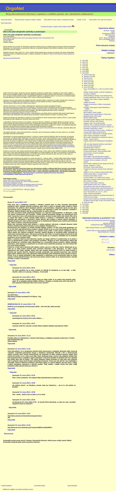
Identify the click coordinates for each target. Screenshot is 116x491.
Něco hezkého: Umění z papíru (92, 112)
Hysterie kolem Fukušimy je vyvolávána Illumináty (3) (99, 195)
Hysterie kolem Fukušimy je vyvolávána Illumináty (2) (99, 199)
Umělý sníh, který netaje (90, 197)
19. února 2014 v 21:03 (22, 425)
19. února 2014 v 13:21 (22, 413)
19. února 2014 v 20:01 (27, 268)
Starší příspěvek (72, 485)
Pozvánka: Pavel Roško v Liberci (93, 128)
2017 (84, 67)
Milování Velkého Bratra (90, 118)
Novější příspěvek (6, 485)
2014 (84, 73)
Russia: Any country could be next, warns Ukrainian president (21, 181)
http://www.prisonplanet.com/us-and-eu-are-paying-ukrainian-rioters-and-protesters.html (28, 38)
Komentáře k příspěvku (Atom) (24, 489)
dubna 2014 (87, 83)
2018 (84, 66)
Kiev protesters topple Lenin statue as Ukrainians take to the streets (22, 184)
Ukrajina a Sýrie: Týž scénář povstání (94, 123)
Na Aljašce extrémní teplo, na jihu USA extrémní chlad (99, 200)
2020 (84, 62)
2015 (84, 71)
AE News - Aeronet (109, 30)
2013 (84, 204)
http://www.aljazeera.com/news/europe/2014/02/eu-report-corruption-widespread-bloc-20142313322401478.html (38, 144)
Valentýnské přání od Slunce (92, 147)
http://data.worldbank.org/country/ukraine (63, 146)
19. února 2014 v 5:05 (22, 292)
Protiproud (112, 36)
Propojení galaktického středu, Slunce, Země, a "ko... (99, 97)
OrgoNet (15, 8)
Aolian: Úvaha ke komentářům (92, 193)
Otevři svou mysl (110, 35)
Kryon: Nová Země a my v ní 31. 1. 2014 (95, 191)
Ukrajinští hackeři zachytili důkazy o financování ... (98, 114)
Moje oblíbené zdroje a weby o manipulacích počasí (59, 19)
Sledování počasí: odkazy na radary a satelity (28, 19)
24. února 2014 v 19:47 (27, 323)
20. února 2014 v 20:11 (27, 277)
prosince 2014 (88, 74)
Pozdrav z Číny (88, 110)
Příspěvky (105, 239)
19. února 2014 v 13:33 (27, 375)
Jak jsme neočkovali (109, 223)
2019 (84, 64)
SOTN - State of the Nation (107, 38)
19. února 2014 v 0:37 (20, 202)
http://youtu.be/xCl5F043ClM (11, 58)
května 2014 (87, 81)
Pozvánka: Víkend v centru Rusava (94, 121)
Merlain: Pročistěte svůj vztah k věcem (95, 149)
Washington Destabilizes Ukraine (12, 183)
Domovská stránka (6, 19)
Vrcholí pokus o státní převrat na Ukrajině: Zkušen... (98, 134)
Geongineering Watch (108, 33)
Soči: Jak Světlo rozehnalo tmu (92, 146)
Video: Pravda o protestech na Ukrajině (95, 135)
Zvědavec (112, 41)
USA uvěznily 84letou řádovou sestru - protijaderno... (99, 130)
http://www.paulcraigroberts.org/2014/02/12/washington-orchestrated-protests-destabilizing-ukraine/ (32, 107)
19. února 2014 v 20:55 (27, 400)
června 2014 (87, 80)
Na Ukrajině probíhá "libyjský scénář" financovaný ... (98, 119)
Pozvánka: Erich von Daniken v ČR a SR (95, 160)
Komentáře (106, 242)
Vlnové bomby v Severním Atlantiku (94, 153)
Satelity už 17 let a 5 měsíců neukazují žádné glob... (98, 172)
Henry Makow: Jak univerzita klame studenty (96, 156)
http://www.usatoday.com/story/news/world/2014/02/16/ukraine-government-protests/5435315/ (30, 128)
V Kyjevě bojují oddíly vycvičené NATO (95, 132)
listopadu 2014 (88, 76)
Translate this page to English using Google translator (57, 26)
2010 (84, 209)
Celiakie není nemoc (89, 102)
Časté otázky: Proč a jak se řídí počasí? (100, 19)
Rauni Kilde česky (6, 23)
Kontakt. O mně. (81, 19)
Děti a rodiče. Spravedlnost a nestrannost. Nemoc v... (99, 137)
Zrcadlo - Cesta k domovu (91, 139)
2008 (84, 213)
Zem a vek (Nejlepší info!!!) (107, 39)
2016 (84, 69)
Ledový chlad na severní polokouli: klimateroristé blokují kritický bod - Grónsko (101, 231)
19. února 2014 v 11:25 (22, 349)
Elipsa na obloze (88, 154)
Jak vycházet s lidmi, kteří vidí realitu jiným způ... (97, 186)
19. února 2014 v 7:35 (28, 304)
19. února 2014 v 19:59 (27, 392)
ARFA (113, 32)
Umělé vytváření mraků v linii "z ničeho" (95, 184)
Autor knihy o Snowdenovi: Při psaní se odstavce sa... (99, 126)
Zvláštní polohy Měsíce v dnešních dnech (95, 174)
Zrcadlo (86, 162)
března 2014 (87, 85)
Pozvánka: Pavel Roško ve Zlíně (93, 176)
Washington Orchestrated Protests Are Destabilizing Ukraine (20, 186)
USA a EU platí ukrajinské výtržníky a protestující (98, 144)
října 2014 (87, 78)
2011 (84, 207)
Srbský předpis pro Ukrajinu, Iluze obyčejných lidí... (98, 95)
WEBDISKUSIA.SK (14, 304)
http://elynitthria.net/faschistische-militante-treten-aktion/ (20, 103)
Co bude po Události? (90, 94)
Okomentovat (8, 433)
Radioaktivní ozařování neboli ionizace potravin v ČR (99, 179)
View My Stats (110, 250)
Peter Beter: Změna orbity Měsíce (93, 167)
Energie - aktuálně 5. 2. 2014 (92, 165)
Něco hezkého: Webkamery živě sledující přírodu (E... (99, 163)
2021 (84, 60)
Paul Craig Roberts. (11, 191)
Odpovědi (13, 265)
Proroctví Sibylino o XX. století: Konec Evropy (97, 177)
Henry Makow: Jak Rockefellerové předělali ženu (98, 158)
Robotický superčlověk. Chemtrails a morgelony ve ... (99, 190)
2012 (84, 206)
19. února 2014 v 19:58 (27, 383)
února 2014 (87, 87)
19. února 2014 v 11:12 (22, 335)
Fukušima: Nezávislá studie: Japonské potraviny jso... (99, 188)
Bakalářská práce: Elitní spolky (92, 116)
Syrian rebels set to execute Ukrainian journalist (17, 180)
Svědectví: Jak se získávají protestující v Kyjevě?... (98, 125)
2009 (84, 211)
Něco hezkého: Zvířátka (90, 181)
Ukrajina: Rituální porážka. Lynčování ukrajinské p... (98, 92)
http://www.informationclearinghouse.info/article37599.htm (20, 112)
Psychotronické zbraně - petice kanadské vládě (97, 151)
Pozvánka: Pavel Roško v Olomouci (94, 183)
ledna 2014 (87, 202)
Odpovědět (11, 261)
